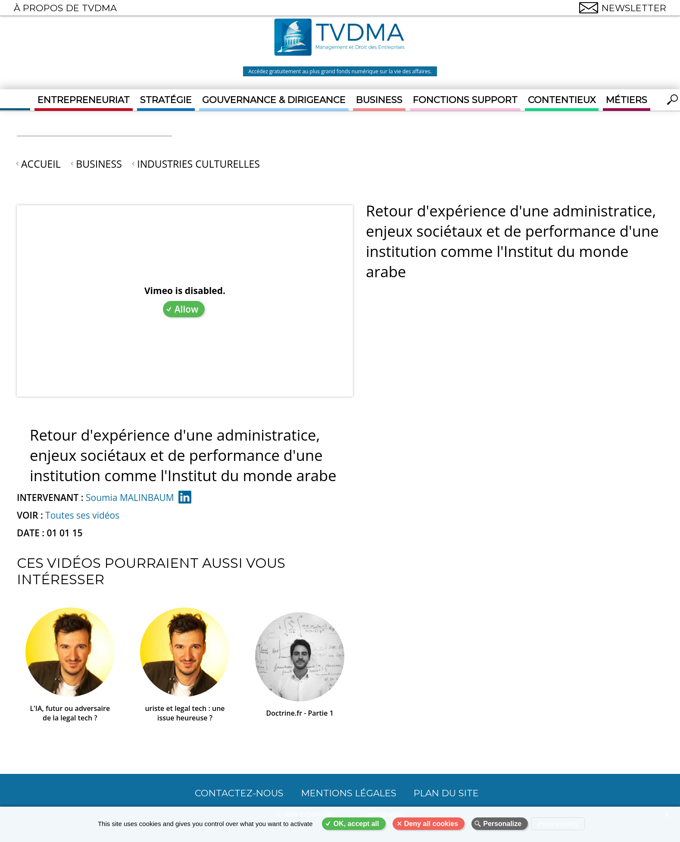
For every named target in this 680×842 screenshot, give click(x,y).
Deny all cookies (431, 823)
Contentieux (562, 99)
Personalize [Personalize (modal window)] (502, 823)
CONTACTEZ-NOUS (239, 793)
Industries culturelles (198, 164)
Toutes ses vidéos (82, 515)
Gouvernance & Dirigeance (274, 99)
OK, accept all (356, 823)
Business (379, 99)
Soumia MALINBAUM (130, 497)
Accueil (41, 164)
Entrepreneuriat (83, 99)
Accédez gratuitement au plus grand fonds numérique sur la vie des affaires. (339, 71)
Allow (187, 309)
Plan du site (446, 793)
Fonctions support (465, 99)
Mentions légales (348, 793)
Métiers (626, 99)
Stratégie (166, 99)
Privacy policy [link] (558, 823)
